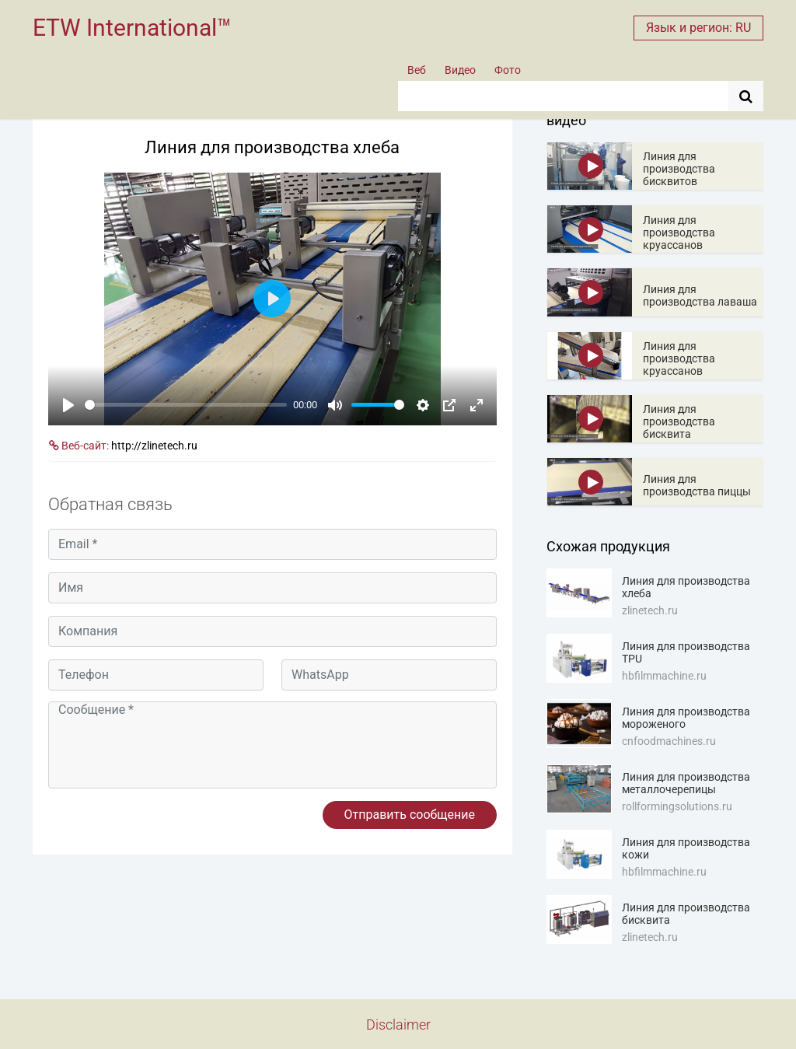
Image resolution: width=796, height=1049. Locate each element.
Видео (460, 70)
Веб (416, 70)
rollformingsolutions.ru (677, 806)
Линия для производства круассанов (679, 232)
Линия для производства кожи (686, 848)
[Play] (68, 405)
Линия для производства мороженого (686, 717)
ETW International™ (132, 27)
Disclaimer (398, 1024)
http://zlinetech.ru (154, 445)
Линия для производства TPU (686, 652)
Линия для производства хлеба (686, 587)
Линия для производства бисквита (679, 421)
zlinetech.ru (650, 610)
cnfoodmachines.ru (669, 741)
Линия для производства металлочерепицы (686, 783)
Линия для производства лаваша (700, 295)
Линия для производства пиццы (697, 485)
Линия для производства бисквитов (679, 168)
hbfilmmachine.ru (664, 676)
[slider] (186, 404)
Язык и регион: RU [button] (698, 27)
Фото (507, 70)
